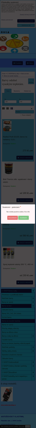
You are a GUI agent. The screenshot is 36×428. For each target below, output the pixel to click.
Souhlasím (23, 218)
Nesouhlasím (12, 218)
